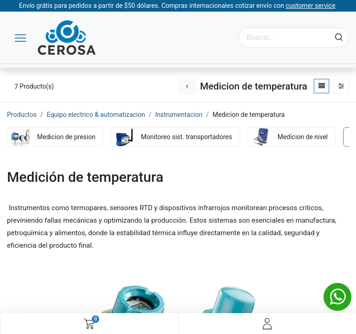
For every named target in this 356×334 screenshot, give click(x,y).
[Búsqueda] (339, 37)
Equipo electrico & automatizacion (96, 114)
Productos (22, 114)
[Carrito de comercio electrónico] (89, 324)
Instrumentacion (179, 114)
